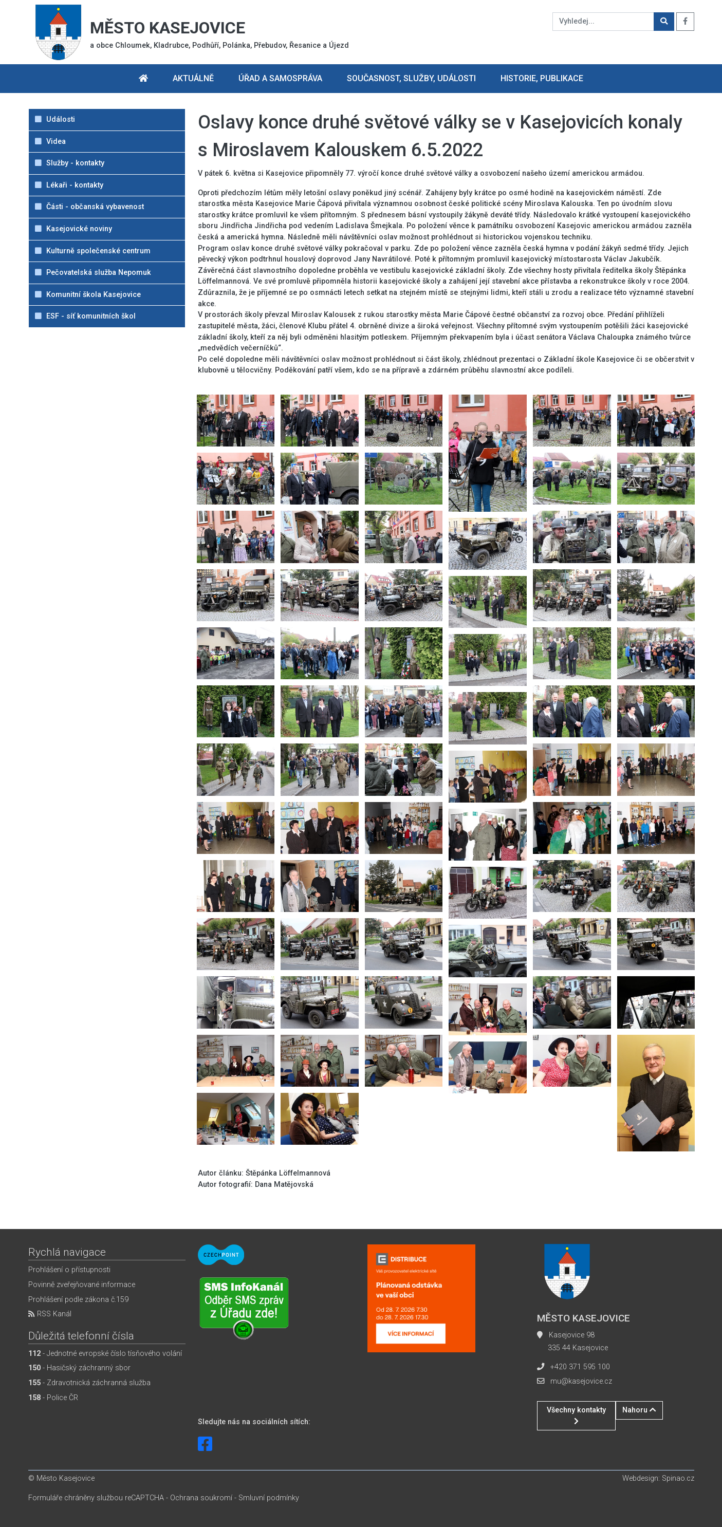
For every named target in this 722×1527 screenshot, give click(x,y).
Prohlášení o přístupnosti (69, 1269)
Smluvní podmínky (268, 1498)
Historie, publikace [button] (542, 78)
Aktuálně (193, 78)
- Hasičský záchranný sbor (79, 1368)
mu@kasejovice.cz (581, 1381)
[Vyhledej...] (603, 21)
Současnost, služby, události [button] (411, 78)
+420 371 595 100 (580, 1367)
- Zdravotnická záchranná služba (89, 1383)
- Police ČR (53, 1397)
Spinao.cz (678, 1478)
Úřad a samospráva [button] (280, 78)
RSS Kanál (49, 1314)
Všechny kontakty (576, 1415)
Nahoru (639, 1410)
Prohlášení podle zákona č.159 (78, 1299)
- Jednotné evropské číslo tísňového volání (105, 1353)
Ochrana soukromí (201, 1498)
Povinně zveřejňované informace (81, 1284)
